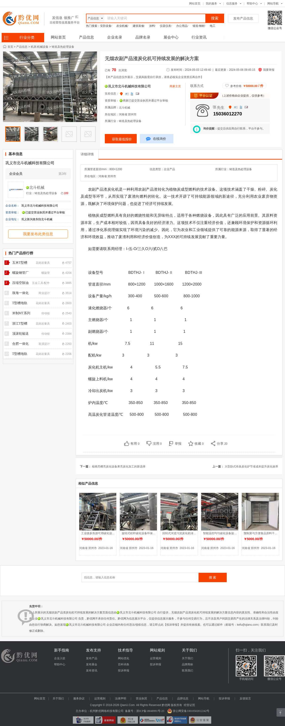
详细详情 (87, 154)
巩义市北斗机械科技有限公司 (29, 163)
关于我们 (187, 658)
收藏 (199, 443)
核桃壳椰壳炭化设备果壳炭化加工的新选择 (118, 466)
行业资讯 (199, 37)
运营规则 (155, 658)
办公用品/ (182, 25)
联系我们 (187, 670)
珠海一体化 (20, 293)
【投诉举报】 (172, 624)
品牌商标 (187, 664)
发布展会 (91, 664)
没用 (157, 443)
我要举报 (268, 69)
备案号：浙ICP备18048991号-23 (144, 711)
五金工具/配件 (41, 283)
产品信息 (86, 37)
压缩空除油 (20, 283)
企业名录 (114, 37)
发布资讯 (91, 670)
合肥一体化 (20, 343)
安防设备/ (106, 25)
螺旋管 (45, 273)
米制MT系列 (21, 313)
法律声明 (120, 698)
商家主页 (175, 86)
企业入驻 (59, 658)
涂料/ (152, 25)
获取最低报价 (122, 139)
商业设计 (44, 293)
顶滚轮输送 (20, 333)
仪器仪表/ (166, 25)
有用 (135, 443)
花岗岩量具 (43, 262)
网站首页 (194, 3)
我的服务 (211, 3)
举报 (178, 443)
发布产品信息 (243, 18)
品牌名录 (142, 37)
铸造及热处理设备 (63, 46)
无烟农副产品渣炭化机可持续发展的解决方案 (152, 58)
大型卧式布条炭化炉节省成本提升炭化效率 (251, 466)
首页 (10, 46)
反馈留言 (245, 698)
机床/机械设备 (39, 46)
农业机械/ (122, 25)
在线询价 (156, 139)
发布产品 (91, 658)
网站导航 (203, 698)
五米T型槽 (19, 262)
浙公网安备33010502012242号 (188, 711)
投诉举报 (123, 670)
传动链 (45, 313)
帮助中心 (252, 3)
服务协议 (79, 698)
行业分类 (27, 37)
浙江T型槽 (19, 323)
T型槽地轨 (19, 303)
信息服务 (232, 3)
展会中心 (171, 37)
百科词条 (123, 664)
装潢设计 (44, 343)
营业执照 (141, 698)
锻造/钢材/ (199, 25)
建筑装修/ (139, 25)
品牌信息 (182, 698)
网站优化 (123, 658)
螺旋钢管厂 (20, 273)
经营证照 (189, 705)
